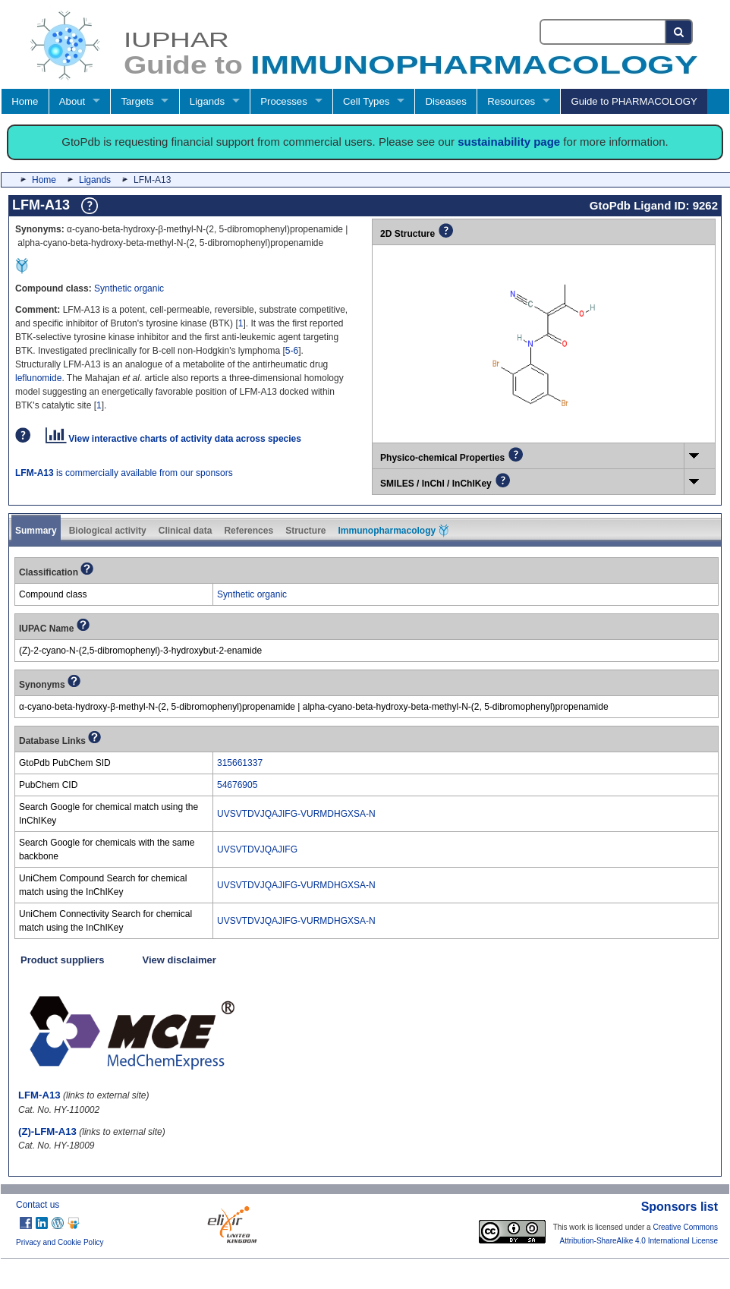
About (72, 101)
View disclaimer (179, 960)
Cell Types (366, 101)
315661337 (240, 763)
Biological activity (107, 530)
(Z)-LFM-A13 (47, 1131)
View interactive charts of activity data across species (173, 438)
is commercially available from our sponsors (124, 473)
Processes (283, 101)
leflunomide (38, 378)
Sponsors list (679, 1206)
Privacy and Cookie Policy (60, 1242)
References (248, 530)
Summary (36, 530)
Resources (511, 101)
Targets (137, 101)
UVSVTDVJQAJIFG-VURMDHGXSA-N (296, 813)
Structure (305, 530)
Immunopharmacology (393, 530)
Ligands (207, 101)
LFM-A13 (39, 1095)
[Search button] (679, 32)
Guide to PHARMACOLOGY (634, 101)
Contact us (37, 1204)
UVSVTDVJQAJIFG (257, 849)
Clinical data (185, 530)
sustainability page (509, 141)
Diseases (446, 101)
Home (24, 101)
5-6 (291, 350)
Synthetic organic (129, 288)
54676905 (237, 785)
